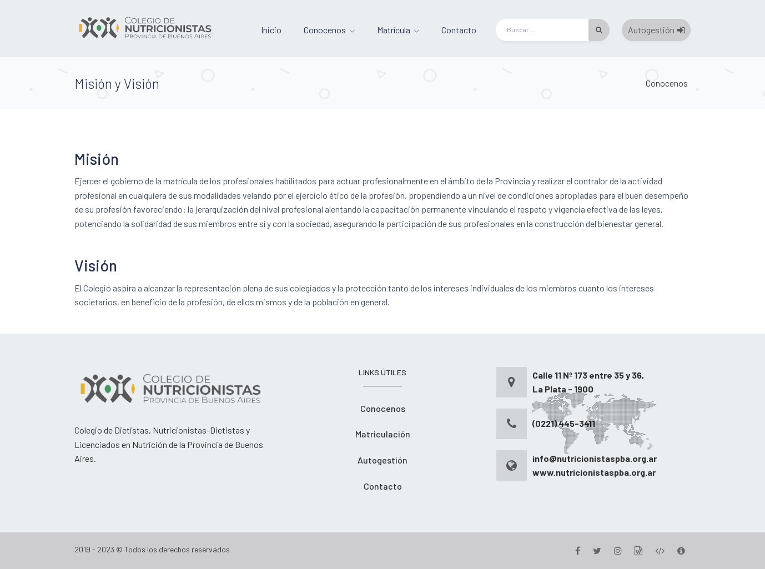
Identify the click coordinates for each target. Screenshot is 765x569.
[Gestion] (638, 550)
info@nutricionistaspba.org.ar (594, 458)
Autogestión (656, 29)
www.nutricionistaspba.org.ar (594, 472)
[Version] (681, 550)
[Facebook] (577, 550)
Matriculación (382, 434)
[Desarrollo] (660, 550)
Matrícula (393, 29)
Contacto (458, 29)
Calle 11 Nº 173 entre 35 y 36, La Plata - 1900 (588, 382)
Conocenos (325, 29)
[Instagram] (618, 550)
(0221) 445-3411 (563, 423)
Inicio (271, 29)
